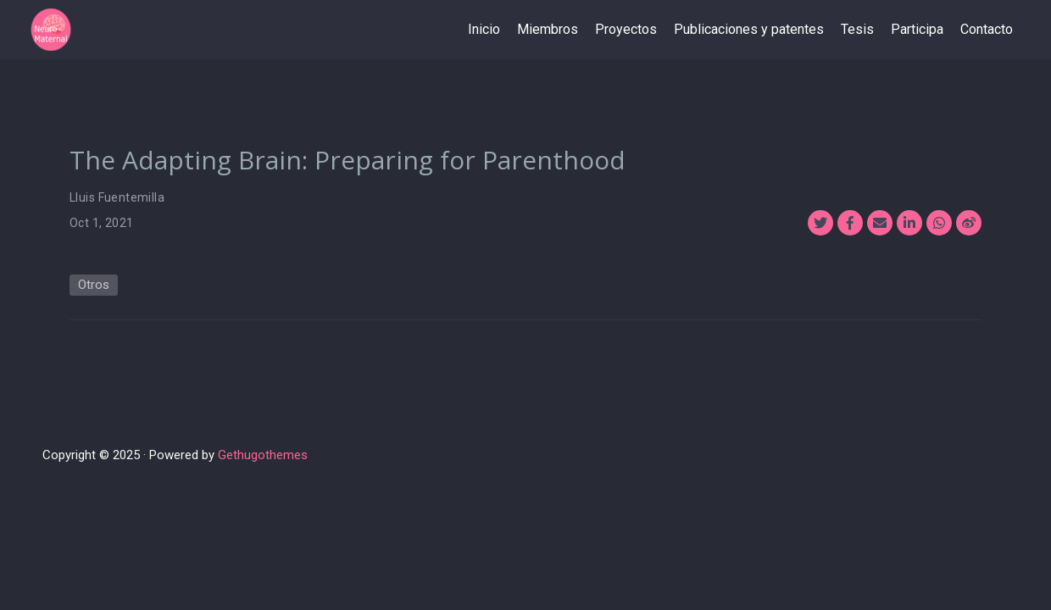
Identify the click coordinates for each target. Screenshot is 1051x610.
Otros (93, 284)
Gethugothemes (263, 455)
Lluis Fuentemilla (117, 197)
